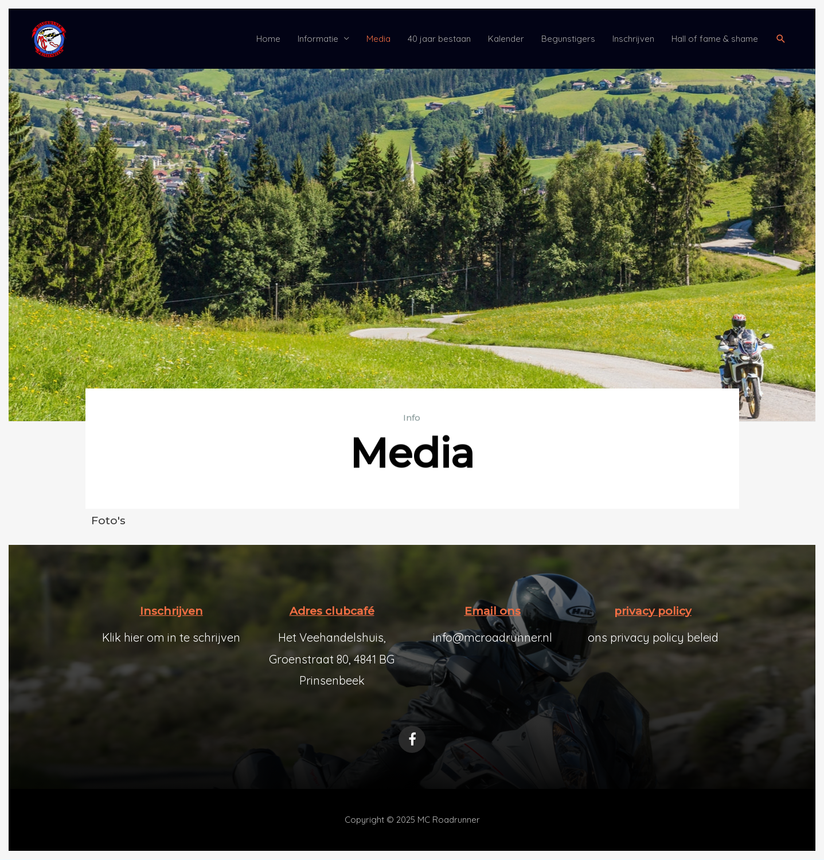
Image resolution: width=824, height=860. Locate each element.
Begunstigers (568, 38)
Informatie (318, 38)
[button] (781, 39)
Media (378, 38)
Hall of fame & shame (714, 38)
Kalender (506, 38)
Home (268, 38)
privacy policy (653, 611)
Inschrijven (633, 38)
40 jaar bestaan (439, 38)
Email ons (492, 611)
